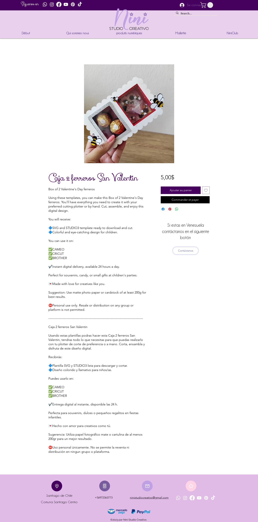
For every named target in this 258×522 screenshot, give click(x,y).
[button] (207, 5)
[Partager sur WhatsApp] (177, 209)
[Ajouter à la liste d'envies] (206, 190)
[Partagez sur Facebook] (163, 209)
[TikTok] (79, 4)
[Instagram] (51, 4)
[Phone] (104, 486)
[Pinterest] (72, 4)
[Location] (56, 486)
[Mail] (147, 486)
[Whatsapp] (44, 4)
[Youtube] (65, 4)
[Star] (191, 486)
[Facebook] (58, 4)
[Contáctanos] (185, 250)
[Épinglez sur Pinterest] (170, 209)
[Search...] (195, 13)
